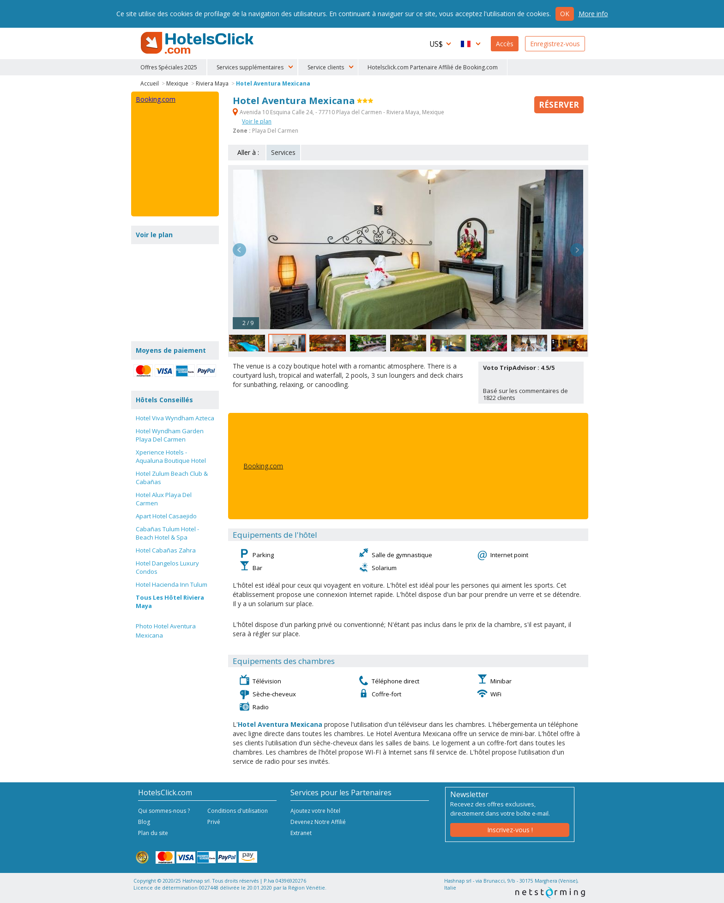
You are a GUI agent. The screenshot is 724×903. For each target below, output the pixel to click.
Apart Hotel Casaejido (166, 516)
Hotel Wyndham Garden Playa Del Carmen (170, 435)
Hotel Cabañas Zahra (166, 550)
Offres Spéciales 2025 (168, 67)
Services (283, 152)
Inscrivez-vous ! (510, 829)
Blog (144, 822)
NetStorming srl (550, 892)
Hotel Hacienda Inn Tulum (171, 584)
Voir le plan (257, 121)
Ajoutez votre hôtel (315, 811)
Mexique (177, 83)
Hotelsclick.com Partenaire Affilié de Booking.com (433, 67)
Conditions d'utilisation (237, 811)
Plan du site (153, 833)
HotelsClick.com (198, 43)
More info (593, 13)
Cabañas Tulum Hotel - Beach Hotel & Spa (167, 533)
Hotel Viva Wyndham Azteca (175, 418)
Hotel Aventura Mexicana (273, 83)
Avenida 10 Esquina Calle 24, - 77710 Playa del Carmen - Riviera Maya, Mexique (338, 112)
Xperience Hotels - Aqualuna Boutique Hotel (171, 456)
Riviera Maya (212, 83)
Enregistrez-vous (555, 43)
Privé (213, 822)
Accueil (149, 83)
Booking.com (263, 465)
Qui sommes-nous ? (164, 811)
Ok (564, 13)
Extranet (301, 833)
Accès (504, 43)
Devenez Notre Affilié (318, 822)
